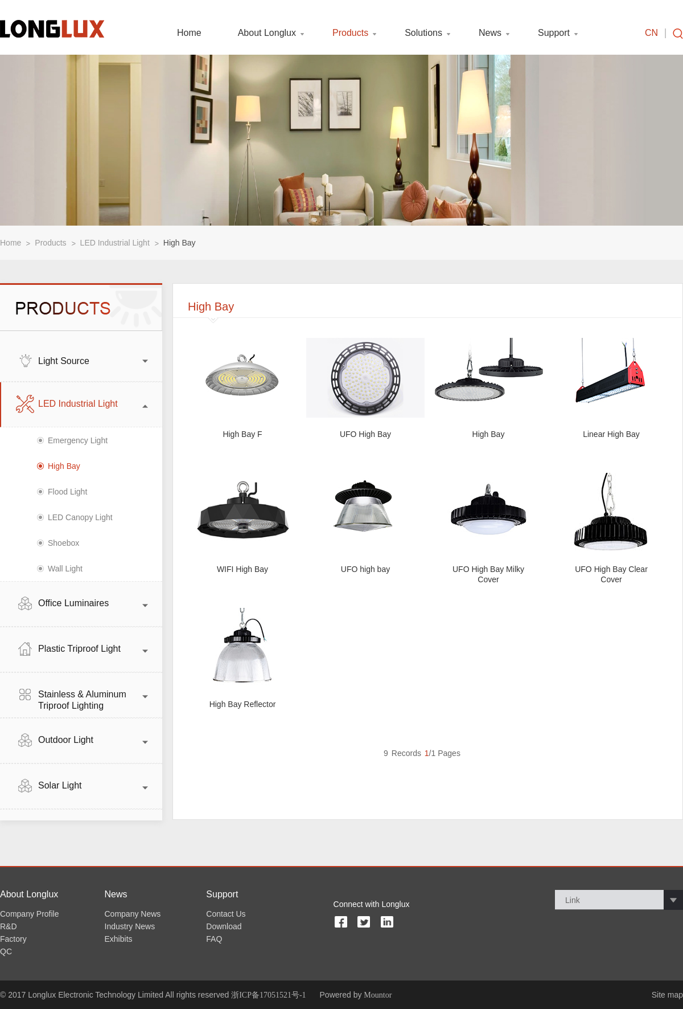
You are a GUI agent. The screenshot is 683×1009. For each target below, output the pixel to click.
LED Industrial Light (115, 242)
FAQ (214, 938)
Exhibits (119, 938)
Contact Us (225, 913)
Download (223, 926)
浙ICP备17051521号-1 (268, 995)
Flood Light (67, 491)
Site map (667, 994)
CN (651, 33)
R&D (8, 926)
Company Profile (29, 913)
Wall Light (65, 568)
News (490, 33)
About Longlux (267, 33)
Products (350, 33)
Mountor (378, 995)
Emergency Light (78, 440)
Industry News (130, 926)
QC (6, 951)
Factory (13, 938)
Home (189, 33)
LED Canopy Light (80, 517)
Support (554, 33)
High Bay (179, 242)
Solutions (423, 33)
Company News (133, 913)
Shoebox (63, 543)
